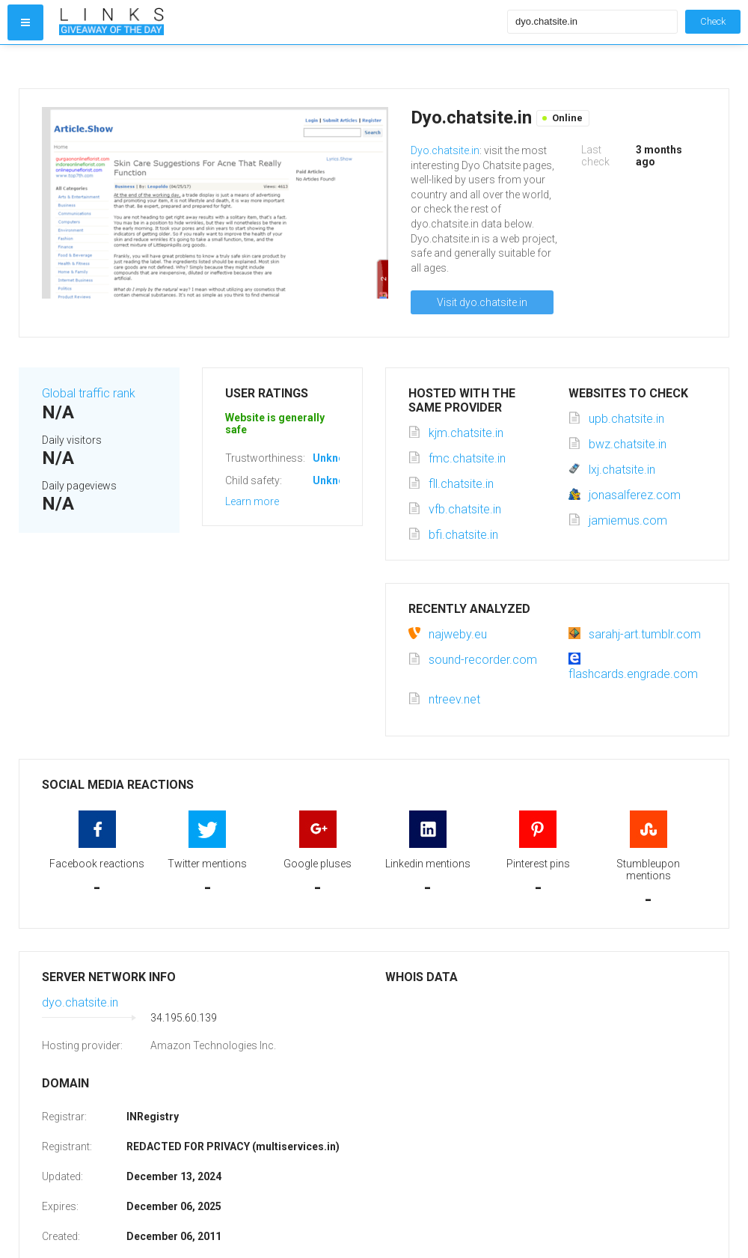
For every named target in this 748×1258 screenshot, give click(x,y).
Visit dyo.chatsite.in (482, 302)
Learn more (252, 501)
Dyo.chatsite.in (445, 150)
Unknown (335, 458)
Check (713, 21)
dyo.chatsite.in (80, 1002)
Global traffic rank (88, 393)
